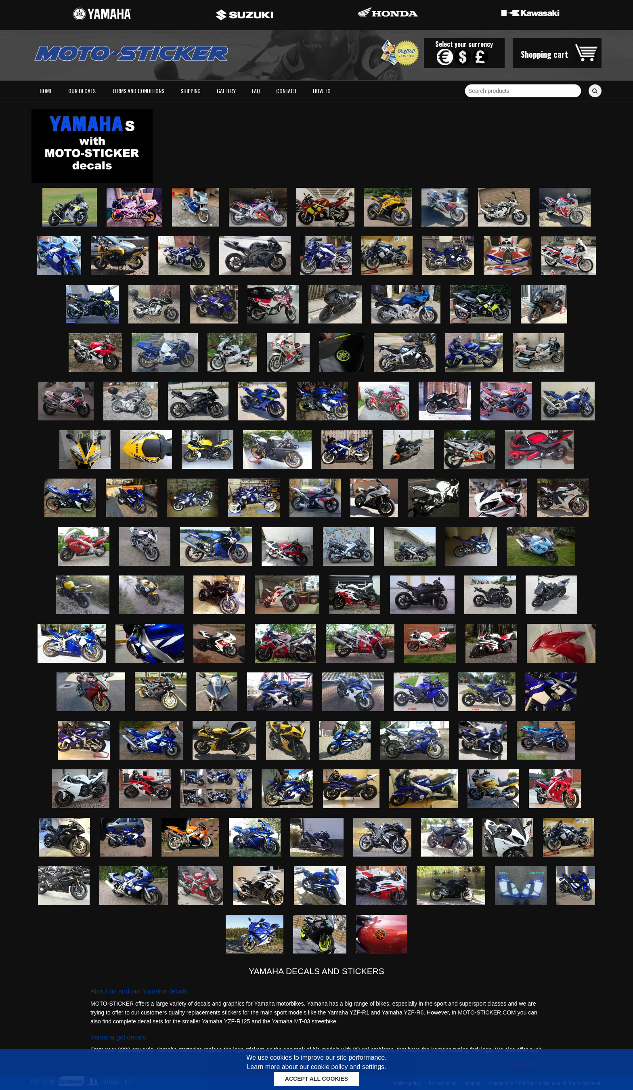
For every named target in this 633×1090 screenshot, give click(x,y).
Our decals (82, 90)
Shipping (190, 90)
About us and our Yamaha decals (138, 991)
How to (322, 90)
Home (46, 90)
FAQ (256, 90)
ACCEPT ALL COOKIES (316, 1078)
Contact (286, 90)
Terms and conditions (138, 90)
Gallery (226, 90)
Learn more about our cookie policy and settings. (316, 1066)
